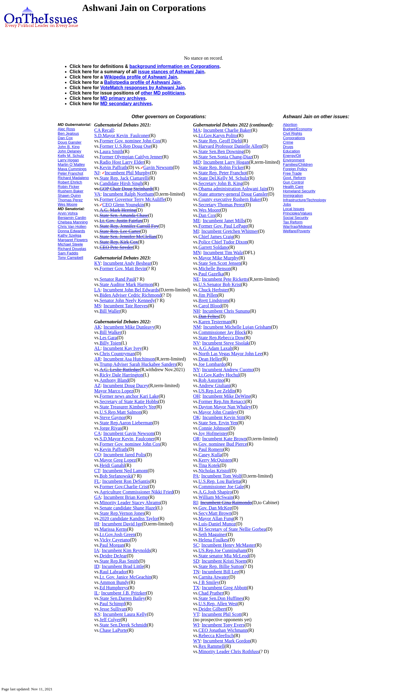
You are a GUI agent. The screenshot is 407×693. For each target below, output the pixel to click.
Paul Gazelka (211, 273)
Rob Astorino (211, 380)
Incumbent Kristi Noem (224, 561)
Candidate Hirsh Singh (121, 183)
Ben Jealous (68, 133)
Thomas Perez (70, 200)
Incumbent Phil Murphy (127, 172)
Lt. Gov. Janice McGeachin (125, 577)
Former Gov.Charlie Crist (124, 486)
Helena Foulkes (213, 539)
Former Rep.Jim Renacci (222, 401)
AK (97, 327)
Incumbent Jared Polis (124, 454)
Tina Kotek (209, 465)
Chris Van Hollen (72, 226)
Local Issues (293, 209)
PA (196, 475)
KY (97, 263)
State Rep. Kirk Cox (119, 241)
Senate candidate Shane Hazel (128, 507)
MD (197, 162)
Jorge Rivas (111, 428)
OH (196, 396)
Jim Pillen (207, 295)
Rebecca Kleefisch (216, 635)
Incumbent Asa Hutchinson (129, 358)
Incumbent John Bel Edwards (131, 289)
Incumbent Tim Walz (223, 252)
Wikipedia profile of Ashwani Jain (140, 76)
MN (197, 252)
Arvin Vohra (68, 213)
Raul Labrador (113, 571)
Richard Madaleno (73, 178)
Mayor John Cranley (217, 412)
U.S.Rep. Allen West (217, 603)
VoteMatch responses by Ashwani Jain (142, 87)
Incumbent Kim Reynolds (126, 550)
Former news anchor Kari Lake (129, 396)
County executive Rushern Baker (229, 199)
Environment (294, 160)
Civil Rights (292, 133)
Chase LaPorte (113, 630)
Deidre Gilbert (212, 608)
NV (196, 342)
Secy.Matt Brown (215, 513)
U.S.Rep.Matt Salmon (120, 412)
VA (97, 194)
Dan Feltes (208, 316)
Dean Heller (210, 358)
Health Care (293, 186)
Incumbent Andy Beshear (127, 263)
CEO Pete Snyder (116, 247)
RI (195, 502)
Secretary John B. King (220, 183)
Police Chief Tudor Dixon (223, 241)
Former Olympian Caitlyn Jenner (131, 156)
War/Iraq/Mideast (297, 226)
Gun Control (293, 182)
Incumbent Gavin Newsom (128, 433)
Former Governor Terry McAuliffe (132, 199)
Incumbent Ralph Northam (128, 194)
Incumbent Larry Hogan (226, 162)
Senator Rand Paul (117, 279)
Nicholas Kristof (214, 470)
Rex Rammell (211, 646)
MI (196, 231)
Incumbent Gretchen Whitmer (229, 231)
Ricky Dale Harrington (121, 374)
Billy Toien (110, 342)
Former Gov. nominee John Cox (130, 140)
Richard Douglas (72, 248)
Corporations (294, 138)
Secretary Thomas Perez (221, 204)
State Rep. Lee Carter (120, 231)
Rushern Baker (71, 191)
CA (97, 433)
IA (96, 550)
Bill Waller (110, 311)
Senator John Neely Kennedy (127, 300)
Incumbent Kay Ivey (122, 348)
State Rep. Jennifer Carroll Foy (129, 225)
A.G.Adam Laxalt (215, 348)
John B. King (69, 147)
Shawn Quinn (69, 195)
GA (97, 497)
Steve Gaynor (113, 417)
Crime (288, 142)
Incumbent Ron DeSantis (126, 481)
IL (96, 592)
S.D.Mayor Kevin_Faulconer (121, 135)
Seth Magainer (212, 534)
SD (196, 561)
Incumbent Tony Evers (223, 624)
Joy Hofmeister (212, 433)
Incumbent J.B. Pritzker (123, 592)
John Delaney (70, 151)
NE (196, 279)
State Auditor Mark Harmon (126, 284)
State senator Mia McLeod (223, 555)
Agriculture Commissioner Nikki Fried (136, 491)
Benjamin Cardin (72, 217)
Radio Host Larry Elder (122, 162)
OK (196, 417)
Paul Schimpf (112, 603)
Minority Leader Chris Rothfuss (228, 651)
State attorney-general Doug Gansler (233, 194)
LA (97, 289)
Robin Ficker (68, 186)
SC (196, 545)
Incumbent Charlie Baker (227, 130)
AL (97, 348)
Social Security (295, 217)
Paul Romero (210, 449)
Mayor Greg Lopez (118, 459)
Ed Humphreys (114, 587)
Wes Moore (67, 204)
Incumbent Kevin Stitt (223, 417)
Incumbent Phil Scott (222, 614)
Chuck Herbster (213, 289)
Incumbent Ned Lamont (125, 470)
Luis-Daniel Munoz (217, 523)
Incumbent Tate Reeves (126, 305)
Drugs (288, 147)
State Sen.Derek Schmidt (123, 624)
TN (196, 571)
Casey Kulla (210, 454)
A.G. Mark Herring (118, 209)
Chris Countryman (117, 353)
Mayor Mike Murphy (218, 257)
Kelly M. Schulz (71, 155)
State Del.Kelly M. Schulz (223, 178)
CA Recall (104, 130)
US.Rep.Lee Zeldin (216, 390)
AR (97, 358)
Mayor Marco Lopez (113, 390)
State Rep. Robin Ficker (221, 167)
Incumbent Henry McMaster (228, 545)
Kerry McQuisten (215, 459)
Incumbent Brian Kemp (126, 497)
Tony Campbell (70, 257)
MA (197, 130)
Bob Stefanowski (116, 475)
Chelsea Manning (73, 222)
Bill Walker (110, 332)
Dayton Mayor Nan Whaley (224, 406)
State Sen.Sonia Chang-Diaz (225, 156)
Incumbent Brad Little (123, 566)
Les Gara (108, 337)
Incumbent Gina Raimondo (226, 502)
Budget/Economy (297, 129)
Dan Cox (65, 138)
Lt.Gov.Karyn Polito (217, 135)
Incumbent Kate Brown (224, 438)
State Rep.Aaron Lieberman (126, 422)
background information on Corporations (174, 66)
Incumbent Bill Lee (220, 571)
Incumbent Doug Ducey (126, 385)
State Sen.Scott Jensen (219, 263)
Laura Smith (111, 151)
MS (97, 305)
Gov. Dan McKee (215, 507)
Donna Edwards (71, 231)
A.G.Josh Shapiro (215, 491)
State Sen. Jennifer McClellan (128, 236)
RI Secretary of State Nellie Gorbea (232, 529)
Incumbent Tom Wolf (221, 475)
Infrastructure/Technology (304, 200)
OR (196, 438)
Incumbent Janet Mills (224, 220)
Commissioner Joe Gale (221, 486)
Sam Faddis (68, 253)
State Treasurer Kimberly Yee (127, 406)
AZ (97, 385)
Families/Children (297, 164)
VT (196, 614)
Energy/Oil (292, 155)
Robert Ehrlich (70, 182)
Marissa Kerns (113, 529)
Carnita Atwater (213, 577)
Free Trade (292, 173)
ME (196, 220)
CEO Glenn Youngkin (123, 204)
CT (97, 470)
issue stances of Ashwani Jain (171, 71)
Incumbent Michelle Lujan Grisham (237, 327)
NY (196, 369)
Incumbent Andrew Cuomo (227, 369)
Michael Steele (70, 244)
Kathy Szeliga (70, 235)
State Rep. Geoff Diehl (220, 140)
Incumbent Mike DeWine (226, 396)
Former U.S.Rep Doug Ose (125, 146)
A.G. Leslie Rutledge (120, 369)
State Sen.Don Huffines (220, 598)
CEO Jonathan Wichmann (223, 630)
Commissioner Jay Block (222, 332)
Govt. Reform (294, 178)
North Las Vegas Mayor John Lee (230, 353)
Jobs (287, 204)
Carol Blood (210, 305)
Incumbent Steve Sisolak (225, 342)
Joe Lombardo (212, 364)
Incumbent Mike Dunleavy (129, 327)
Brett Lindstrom (213, 300)
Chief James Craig (215, 236)
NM (197, 327)
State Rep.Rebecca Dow (221, 337)
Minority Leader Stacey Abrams (130, 502)
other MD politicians (163, 92)
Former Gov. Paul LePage (223, 225)
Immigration (293, 195)
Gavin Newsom (158, 167)
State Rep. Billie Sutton (220, 566)
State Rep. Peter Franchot (222, 172)
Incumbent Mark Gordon (226, 640)
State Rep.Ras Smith (119, 561)
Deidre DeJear (113, 555)
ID (96, 566)
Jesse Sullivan (113, 608)
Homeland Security (299, 191)
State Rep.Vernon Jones (122, 513)
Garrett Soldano (213, 247)
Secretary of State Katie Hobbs (129, 401)
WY (197, 640)
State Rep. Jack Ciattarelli (124, 178)
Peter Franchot (70, 173)
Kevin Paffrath (113, 167)
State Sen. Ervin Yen (217, 422)
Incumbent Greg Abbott (224, 587)
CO (97, 454)
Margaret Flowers (73, 240)
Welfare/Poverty (296, 231)
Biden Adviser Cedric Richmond (130, 295)
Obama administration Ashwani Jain (232, 188)
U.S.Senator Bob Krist (219, 284)
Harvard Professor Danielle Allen (230, 146)
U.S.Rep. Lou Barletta (219, 481)
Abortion (290, 124)
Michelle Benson (214, 268)
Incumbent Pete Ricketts (225, 279)
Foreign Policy (295, 169)
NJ (97, 172)
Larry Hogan (68, 160)
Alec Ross (66, 129)
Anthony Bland (114, 380)
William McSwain (215, 497)
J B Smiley (208, 582)
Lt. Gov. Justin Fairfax (121, 220)
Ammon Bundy (114, 582)
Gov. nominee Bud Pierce (222, 444)
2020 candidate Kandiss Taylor (129, 518)
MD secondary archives (126, 103)
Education (291, 151)
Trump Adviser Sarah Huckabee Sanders (138, 364)
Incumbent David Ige (122, 523)
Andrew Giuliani (214, 385)
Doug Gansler (70, 142)
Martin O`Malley (71, 164)
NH (196, 311)
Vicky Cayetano (115, 539)
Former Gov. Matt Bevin (123, 268)
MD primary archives (123, 98)
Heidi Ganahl (112, 465)
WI (196, 624)
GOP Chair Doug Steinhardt (126, 188)
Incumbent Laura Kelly (125, 614)
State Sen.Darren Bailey (122, 598)
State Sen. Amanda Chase (124, 215)
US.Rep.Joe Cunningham (222, 550)
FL (97, 481)
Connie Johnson (213, 428)
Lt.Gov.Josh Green (117, 534)
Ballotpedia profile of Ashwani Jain (142, 82)
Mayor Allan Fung (215, 518)
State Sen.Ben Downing (221, 151)
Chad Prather (210, 592)
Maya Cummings (72, 169)
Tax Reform (292, 222)
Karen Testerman (214, 321)
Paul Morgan (112, 545)
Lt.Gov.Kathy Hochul (219, 374)
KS (97, 614)
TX (196, 587)
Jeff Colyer (110, 619)
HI (96, 523)
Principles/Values (297, 213)
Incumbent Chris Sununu (226, 311)
